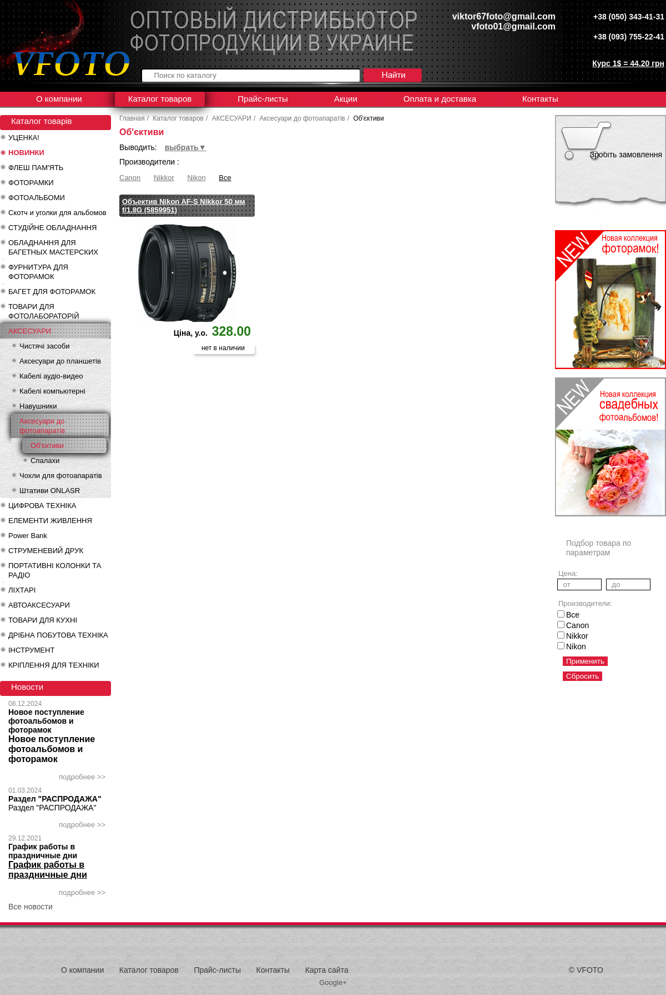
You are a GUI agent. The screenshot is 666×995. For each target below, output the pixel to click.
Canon (129, 177)
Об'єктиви (47, 445)
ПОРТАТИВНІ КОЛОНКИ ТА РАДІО (54, 570)
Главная (132, 118)
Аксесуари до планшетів (60, 361)
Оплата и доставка (439, 98)
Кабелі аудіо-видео (51, 376)
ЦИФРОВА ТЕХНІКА (42, 505)
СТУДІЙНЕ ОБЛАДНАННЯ (52, 227)
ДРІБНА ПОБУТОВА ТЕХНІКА (58, 635)
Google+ (333, 982)
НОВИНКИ (26, 152)
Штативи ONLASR (49, 490)
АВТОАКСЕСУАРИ (39, 605)
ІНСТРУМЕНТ (31, 650)
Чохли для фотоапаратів (60, 475)
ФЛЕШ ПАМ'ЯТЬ (35, 167)
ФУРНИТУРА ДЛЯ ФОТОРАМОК (38, 272)
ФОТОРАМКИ (31, 182)
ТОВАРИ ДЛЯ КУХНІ (42, 620)
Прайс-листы (263, 98)
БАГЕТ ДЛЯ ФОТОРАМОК (51, 291)
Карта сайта (327, 970)
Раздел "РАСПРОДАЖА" (55, 798)
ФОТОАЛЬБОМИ (36, 197)
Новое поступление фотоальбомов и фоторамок (46, 721)
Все (225, 177)
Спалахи (45, 460)
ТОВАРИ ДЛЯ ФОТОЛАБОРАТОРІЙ (43, 311)
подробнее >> (82, 777)
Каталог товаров (160, 98)
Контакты (540, 98)
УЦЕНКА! (23, 137)
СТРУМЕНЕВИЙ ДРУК (45, 550)
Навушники (38, 406)
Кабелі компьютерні (52, 391)
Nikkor (164, 177)
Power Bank (27, 535)
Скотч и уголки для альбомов (57, 212)
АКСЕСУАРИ (29, 331)
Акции (345, 98)
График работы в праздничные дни (42, 851)
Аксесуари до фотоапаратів (42, 426)
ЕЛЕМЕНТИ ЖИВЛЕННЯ (50, 520)
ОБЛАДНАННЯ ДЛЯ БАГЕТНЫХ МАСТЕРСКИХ (53, 247)
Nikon (196, 177)
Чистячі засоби (44, 346)
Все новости (30, 906)
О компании (59, 98)
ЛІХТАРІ (22, 590)
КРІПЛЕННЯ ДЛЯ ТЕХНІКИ (53, 665)
